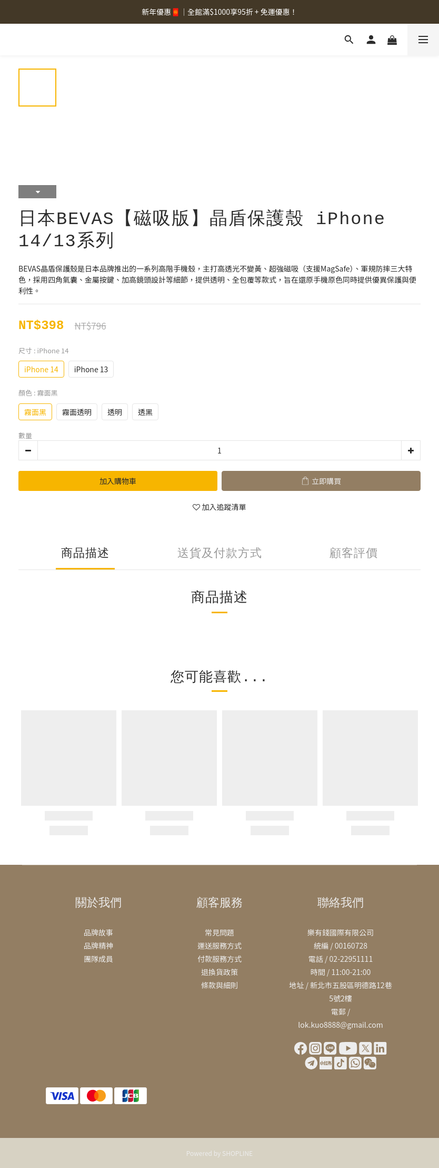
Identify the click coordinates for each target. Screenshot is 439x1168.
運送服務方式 (219, 945)
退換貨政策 (219, 972)
